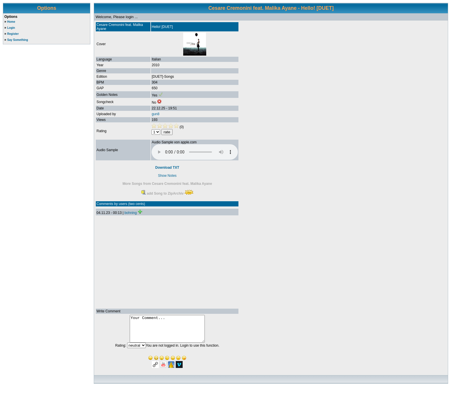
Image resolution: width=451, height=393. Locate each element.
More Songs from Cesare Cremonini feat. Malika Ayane (167, 184)
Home (11, 21)
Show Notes (167, 176)
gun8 (155, 114)
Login (11, 27)
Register (13, 33)
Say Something (17, 39)
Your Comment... (167, 331)
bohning (131, 213)
